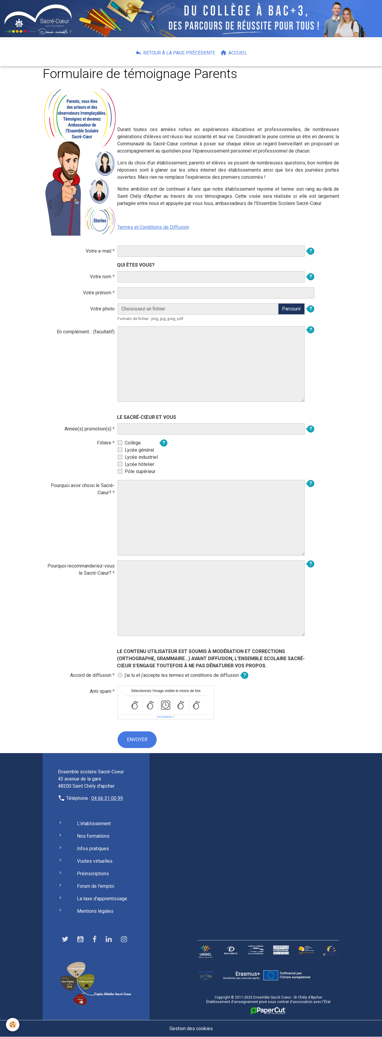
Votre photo (102, 309)
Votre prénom (97, 293)
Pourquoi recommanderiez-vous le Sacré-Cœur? (81, 569)
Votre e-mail (98, 251)
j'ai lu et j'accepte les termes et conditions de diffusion (182, 675)
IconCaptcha (164, 716)
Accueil (233, 52)
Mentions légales (95, 911)
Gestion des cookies (191, 1028)
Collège (133, 443)
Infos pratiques (93, 848)
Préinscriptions (93, 873)
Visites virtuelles (95, 861)
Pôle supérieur (140, 471)
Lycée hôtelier (139, 464)
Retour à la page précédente (175, 52)
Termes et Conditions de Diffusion (153, 227)
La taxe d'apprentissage (102, 898)
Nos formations (93, 836)
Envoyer (137, 739)
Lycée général (139, 450)
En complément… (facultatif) (86, 332)
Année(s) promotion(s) (87, 429)
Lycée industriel (141, 457)
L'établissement (94, 823)
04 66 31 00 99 (107, 798)
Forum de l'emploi (95, 886)
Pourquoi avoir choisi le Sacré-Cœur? (83, 489)
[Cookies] (12, 1024)
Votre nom (100, 276)
